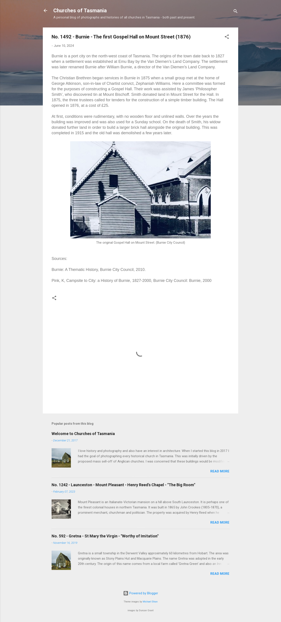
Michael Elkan (150, 601)
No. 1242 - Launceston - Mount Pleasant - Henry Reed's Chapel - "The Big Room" (123, 484)
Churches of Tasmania (80, 10)
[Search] (235, 12)
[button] (226, 37)
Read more (219, 471)
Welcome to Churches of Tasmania (83, 433)
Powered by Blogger (140, 593)
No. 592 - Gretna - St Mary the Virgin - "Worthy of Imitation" (105, 536)
